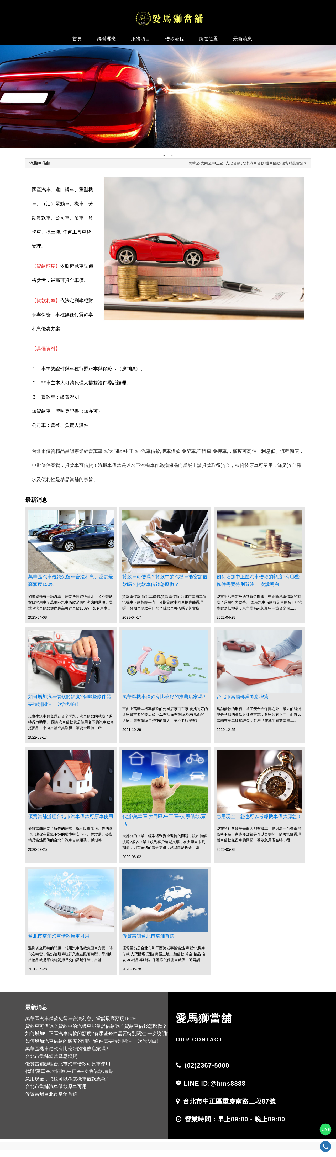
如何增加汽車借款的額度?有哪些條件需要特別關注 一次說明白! (69, 700)
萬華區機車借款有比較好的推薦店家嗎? (163, 696)
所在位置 (208, 38)
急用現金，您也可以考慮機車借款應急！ (259, 816)
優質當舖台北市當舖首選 (148, 936)
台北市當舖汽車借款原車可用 (59, 936)
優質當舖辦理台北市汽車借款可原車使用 (70, 816)
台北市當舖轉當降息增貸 (243, 696)
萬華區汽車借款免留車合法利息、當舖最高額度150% (70, 580)
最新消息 (242, 38)
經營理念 (106, 38)
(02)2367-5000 (207, 1065)
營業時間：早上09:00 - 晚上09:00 (235, 1119)
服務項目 (140, 38)
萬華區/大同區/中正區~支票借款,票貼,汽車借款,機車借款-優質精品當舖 (245, 163)
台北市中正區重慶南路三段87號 (229, 1101)
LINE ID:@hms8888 (214, 1083)
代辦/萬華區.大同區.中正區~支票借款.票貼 (164, 820)
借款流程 (174, 38)
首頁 (77, 38)
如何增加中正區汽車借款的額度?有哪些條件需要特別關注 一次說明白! (258, 580)
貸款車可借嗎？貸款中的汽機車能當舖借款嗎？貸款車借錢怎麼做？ (164, 580)
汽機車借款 (39, 163)
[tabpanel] (168, 96)
